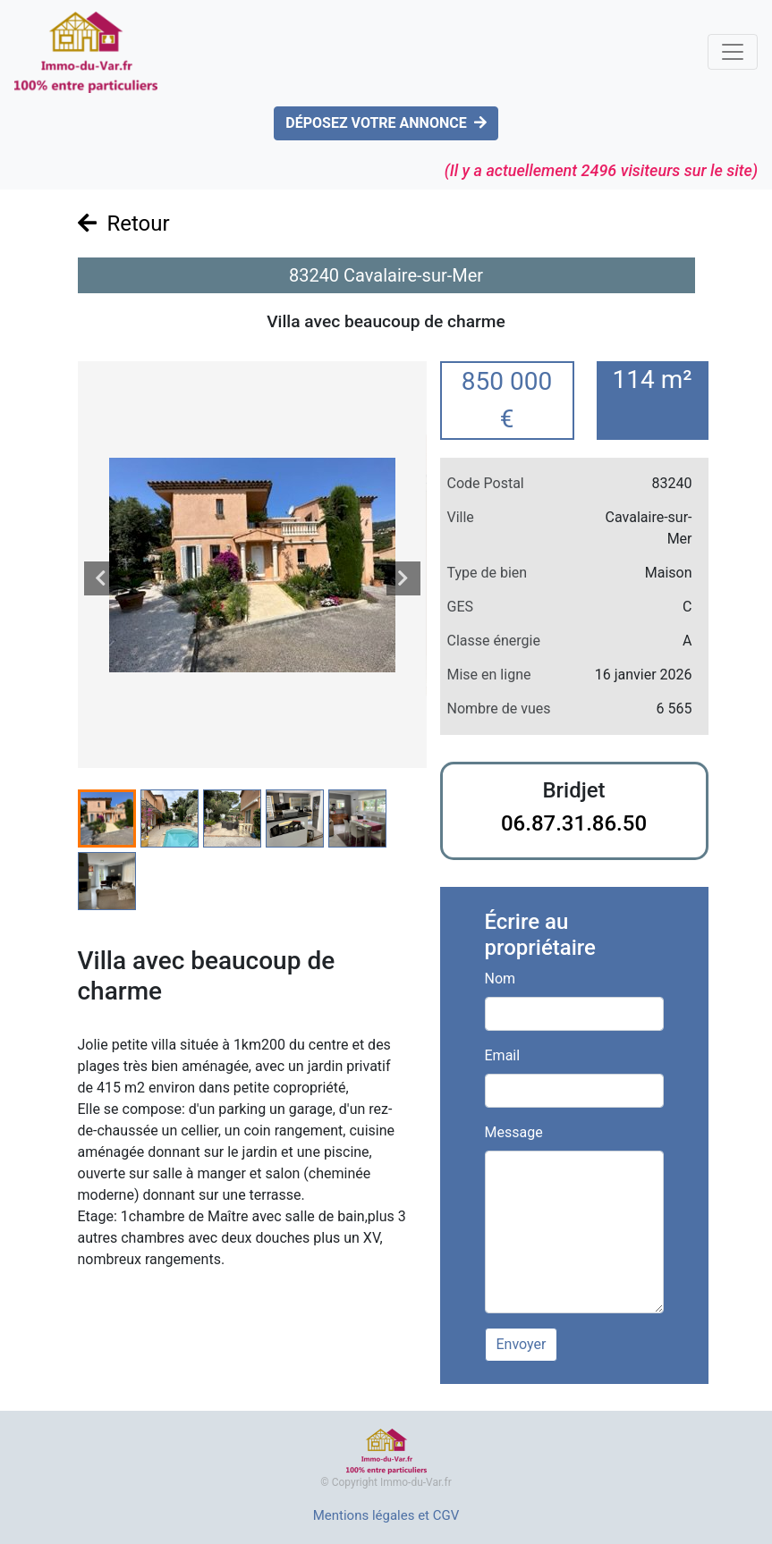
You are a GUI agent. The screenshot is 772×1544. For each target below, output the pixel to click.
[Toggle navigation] (733, 52)
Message (514, 1132)
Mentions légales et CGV (386, 1515)
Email (503, 1055)
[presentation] (101, 578)
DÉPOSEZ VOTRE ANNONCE (385, 122)
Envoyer (521, 1344)
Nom (500, 978)
